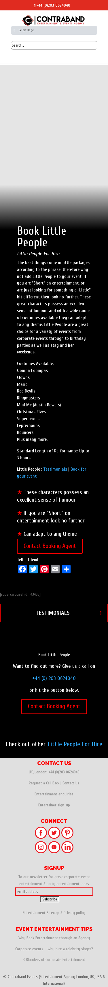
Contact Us (70, 783)
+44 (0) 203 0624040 (54, 678)
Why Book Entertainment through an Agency (54, 937)
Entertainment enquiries (54, 794)
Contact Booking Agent (50, 545)
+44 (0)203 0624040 (53, 5)
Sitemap (53, 912)
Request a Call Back (44, 783)
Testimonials (55, 469)
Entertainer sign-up (54, 805)
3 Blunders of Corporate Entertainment (54, 959)
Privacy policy (74, 912)
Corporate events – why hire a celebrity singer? (54, 948)
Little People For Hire (75, 744)
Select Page (23, 30)
